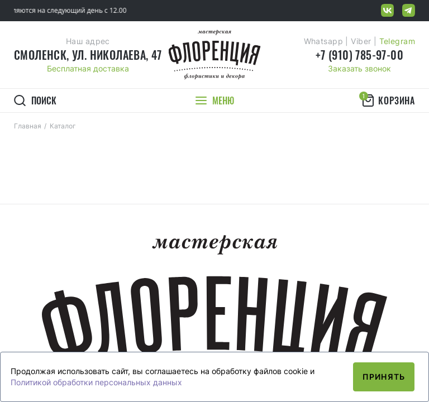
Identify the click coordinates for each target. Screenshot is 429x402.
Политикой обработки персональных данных (96, 382)
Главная (27, 126)
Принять (384, 376)
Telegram (397, 41)
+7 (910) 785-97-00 (359, 54)
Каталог (63, 126)
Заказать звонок (359, 68)
